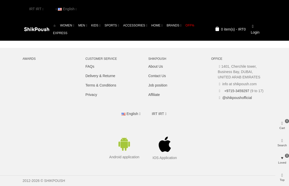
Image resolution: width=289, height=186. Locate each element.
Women (66, 25)
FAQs (89, 66)
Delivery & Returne (100, 76)
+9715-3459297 (236, 91)
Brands (173, 25)
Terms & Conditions (100, 85)
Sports (110, 25)
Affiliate (154, 95)
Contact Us (157, 76)
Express (60, 33)
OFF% (190, 25)
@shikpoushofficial (237, 98)
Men (81, 25)
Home (155, 25)
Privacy (91, 95)
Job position (157, 85)
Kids (94, 25)
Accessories (134, 25)
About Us (155, 66)
